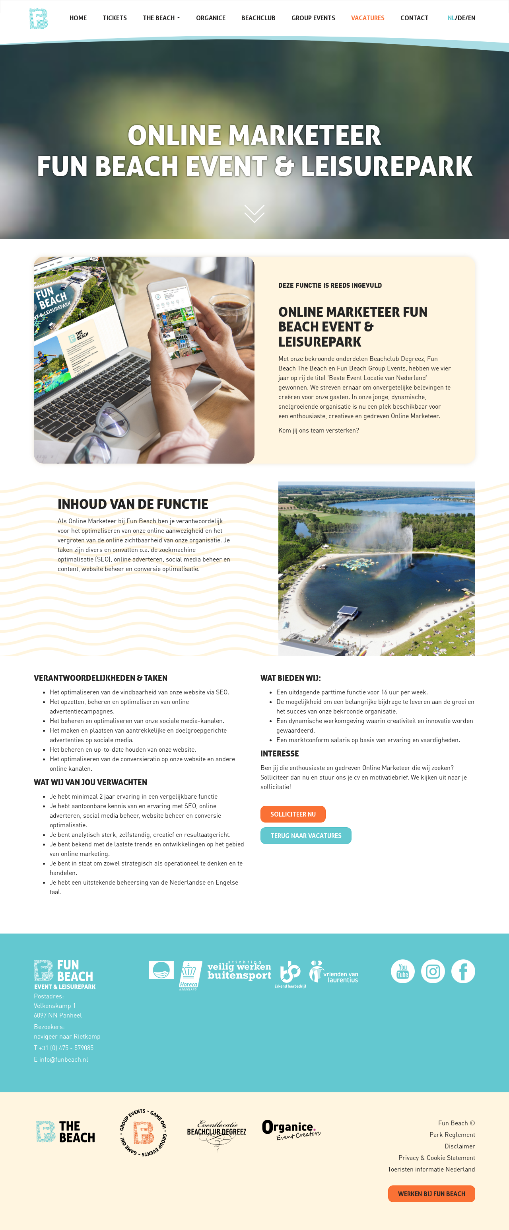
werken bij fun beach (431, 1194)
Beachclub (258, 18)
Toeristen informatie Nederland (431, 1169)
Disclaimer (460, 1146)
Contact (414, 18)
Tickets (115, 18)
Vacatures (368, 18)
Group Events (313, 18)
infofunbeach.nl (63, 1059)
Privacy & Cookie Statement (436, 1158)
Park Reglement (452, 1134)
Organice (210, 18)
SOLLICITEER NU (293, 814)
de (461, 18)
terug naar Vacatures (306, 836)
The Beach (161, 18)
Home (78, 18)
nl (451, 18)
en (471, 18)
